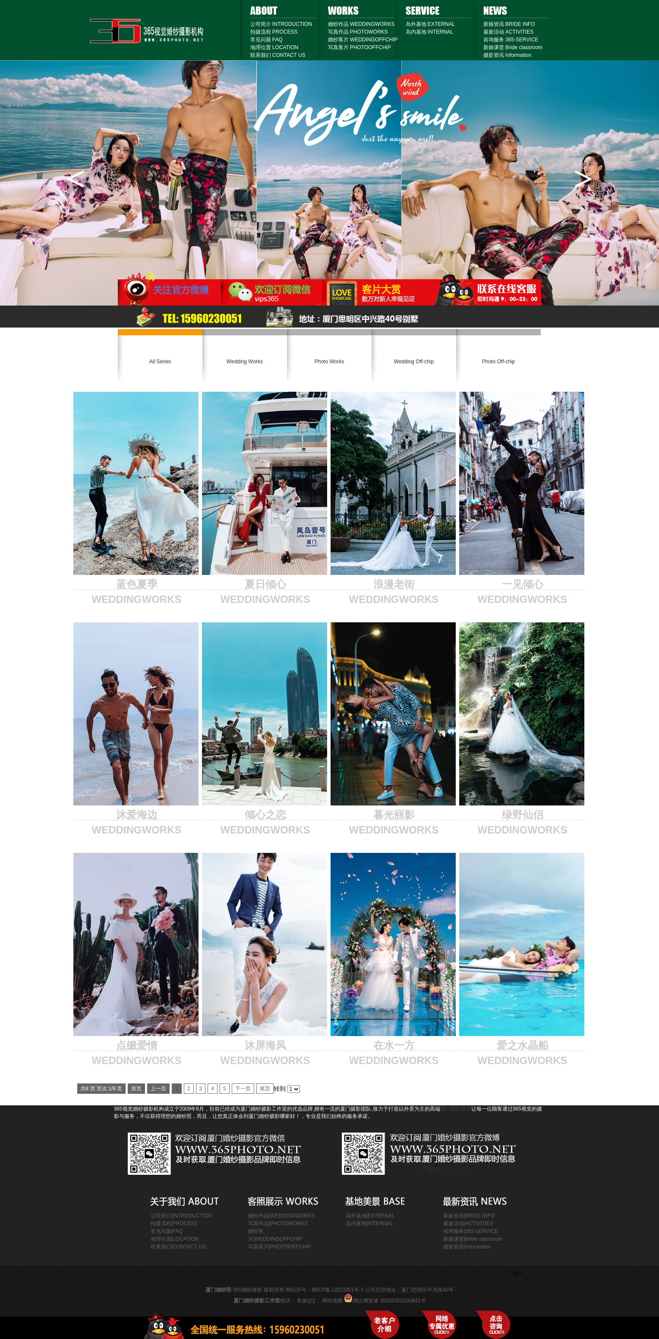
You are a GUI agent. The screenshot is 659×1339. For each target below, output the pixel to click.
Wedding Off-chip (414, 362)
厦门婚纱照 (218, 1290)
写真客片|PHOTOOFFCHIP (279, 1247)
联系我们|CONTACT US (178, 1247)
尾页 (265, 1089)
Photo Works (329, 362)
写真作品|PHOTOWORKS (278, 1223)
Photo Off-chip (498, 362)
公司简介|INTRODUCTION (181, 1216)
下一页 (243, 1089)
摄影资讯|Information (467, 1247)
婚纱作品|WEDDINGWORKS (281, 1216)
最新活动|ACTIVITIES (468, 1223)
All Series (160, 362)
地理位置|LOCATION (175, 1239)
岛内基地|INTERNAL (369, 1223)
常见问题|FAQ (167, 1231)
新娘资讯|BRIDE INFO (469, 1216)
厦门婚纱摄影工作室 (256, 1301)
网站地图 (374, 1301)
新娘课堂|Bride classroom (472, 1239)
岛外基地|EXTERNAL (370, 1216)
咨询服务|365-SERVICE (470, 1231)
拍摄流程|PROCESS (174, 1223)
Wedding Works (245, 362)
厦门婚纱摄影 (455, 1109)
